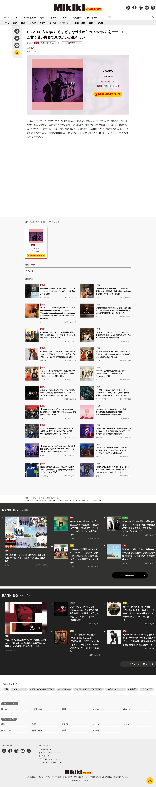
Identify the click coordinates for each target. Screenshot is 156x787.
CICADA (29, 271)
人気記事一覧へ (130, 575)
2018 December (75, 43)
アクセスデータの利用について (50, 762)
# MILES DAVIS (64, 689)
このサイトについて (46, 749)
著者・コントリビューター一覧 (50, 753)
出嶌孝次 (30, 48)
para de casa (105, 81)
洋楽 (23, 22)
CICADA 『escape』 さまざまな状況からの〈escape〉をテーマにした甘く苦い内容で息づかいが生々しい (64, 500)
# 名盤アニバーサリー (115, 689)
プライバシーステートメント (50, 759)
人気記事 (77, 17)
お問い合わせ (44, 756)
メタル (43, 22)
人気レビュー (91, 17)
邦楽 (15, 22)
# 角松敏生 (132, 689)
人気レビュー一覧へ (138, 664)
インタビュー (30, 17)
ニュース (65, 17)
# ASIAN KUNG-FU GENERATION (88, 689)
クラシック (65, 22)
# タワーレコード (19, 689)
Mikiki (26, 498)
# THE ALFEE (146, 689)
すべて (6, 22)
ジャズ (53, 22)
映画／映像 (80, 22)
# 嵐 (6, 689)
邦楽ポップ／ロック (48, 43)
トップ (6, 17)
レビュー (52, 17)
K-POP (33, 22)
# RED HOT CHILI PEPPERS (42, 689)
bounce (65, 43)
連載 (42, 17)
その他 (100, 22)
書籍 (91, 22)
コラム (16, 17)
